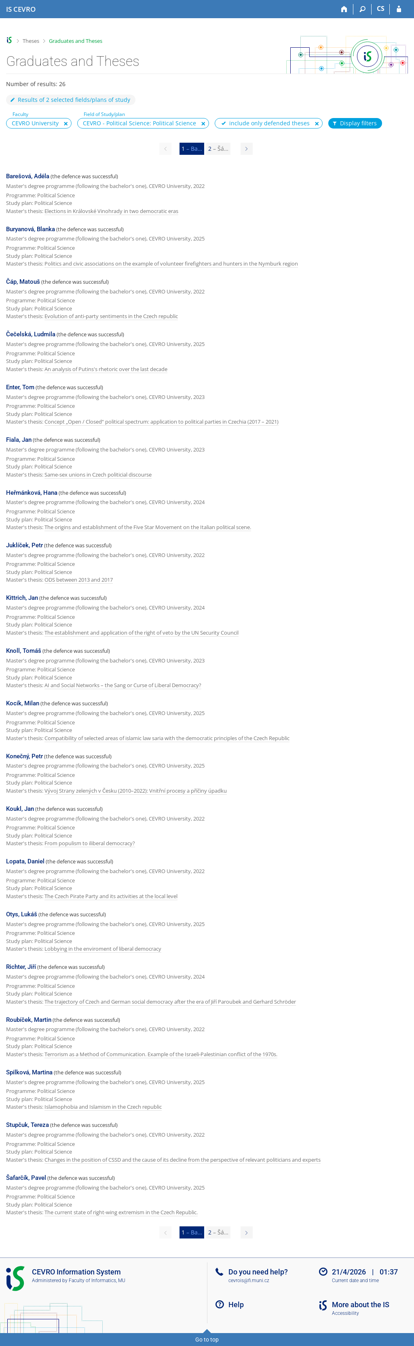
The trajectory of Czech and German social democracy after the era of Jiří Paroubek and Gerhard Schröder (170, 1001)
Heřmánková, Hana (31, 492)
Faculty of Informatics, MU (97, 1280)
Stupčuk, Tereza (27, 1125)
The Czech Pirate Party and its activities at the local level (110, 896)
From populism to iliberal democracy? (89, 843)
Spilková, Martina (29, 1072)
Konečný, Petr (24, 756)
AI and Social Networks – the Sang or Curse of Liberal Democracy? (122, 685)
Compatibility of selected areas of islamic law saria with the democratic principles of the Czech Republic (166, 738)
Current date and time (355, 1280)
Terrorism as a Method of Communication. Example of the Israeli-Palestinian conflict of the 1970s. (160, 1054)
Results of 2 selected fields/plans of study (69, 99)
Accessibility (345, 1313)
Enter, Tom (20, 387)
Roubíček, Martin (28, 1019)
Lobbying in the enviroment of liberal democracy (102, 948)
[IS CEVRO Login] (399, 9)
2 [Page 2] (218, 148)
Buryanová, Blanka (30, 229)
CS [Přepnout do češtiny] (380, 8)
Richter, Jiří (21, 966)
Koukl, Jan (20, 808)
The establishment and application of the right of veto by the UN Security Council (141, 632)
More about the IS (360, 1304)
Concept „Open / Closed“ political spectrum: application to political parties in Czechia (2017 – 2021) (161, 421)
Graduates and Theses (75, 40)
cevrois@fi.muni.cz (248, 1280)
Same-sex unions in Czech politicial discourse (98, 474)
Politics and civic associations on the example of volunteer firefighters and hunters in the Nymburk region (171, 263)
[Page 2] (247, 149)
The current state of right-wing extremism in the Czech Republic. (121, 1212)
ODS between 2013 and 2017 (78, 579)
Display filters (354, 123)
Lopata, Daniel (25, 861)
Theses (31, 40)
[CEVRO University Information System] (21, 9)
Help (236, 1304)
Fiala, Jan (19, 439)
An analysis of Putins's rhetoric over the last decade (105, 369)
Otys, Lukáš (21, 914)
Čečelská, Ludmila (30, 334)
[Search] (362, 9)
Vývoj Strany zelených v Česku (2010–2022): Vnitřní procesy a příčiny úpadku (135, 790)
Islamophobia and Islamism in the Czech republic (103, 1106)
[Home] (344, 9)
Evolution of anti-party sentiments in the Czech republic (111, 316)
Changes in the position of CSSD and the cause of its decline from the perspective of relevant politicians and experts (182, 1159)
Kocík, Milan (22, 703)
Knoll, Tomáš (23, 650)
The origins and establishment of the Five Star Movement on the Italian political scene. (147, 527)
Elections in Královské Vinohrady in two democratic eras (111, 211)
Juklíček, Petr (24, 545)
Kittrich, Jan (22, 597)
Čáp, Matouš (23, 281)
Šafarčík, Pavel (26, 1177)
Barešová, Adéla (27, 176)
